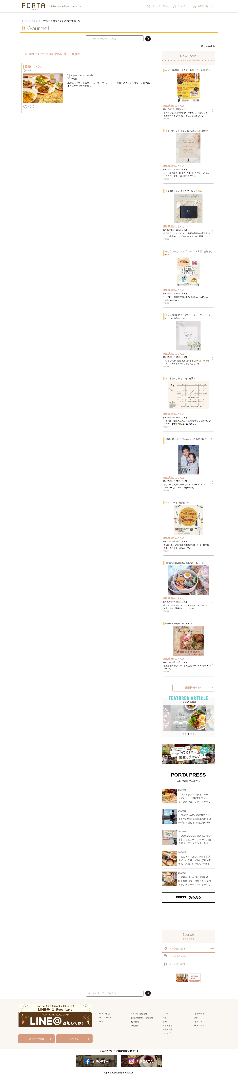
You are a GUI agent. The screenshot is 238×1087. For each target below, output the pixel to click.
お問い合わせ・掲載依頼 (142, 1017)
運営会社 (135, 1025)
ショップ (167, 1033)
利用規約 (135, 1021)
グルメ (34, 20)
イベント (198, 1021)
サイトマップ (105, 1017)
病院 (196, 1017)
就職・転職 (168, 1029)
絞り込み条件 (208, 46)
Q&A (101, 1021)
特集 (165, 1017)
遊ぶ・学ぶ (168, 1025)
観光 (165, 1021)
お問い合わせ (203, 6)
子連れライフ (200, 1025)
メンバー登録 (157, 6)
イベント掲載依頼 (139, 1014)
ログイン (180, 6)
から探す (175, 949)
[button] (165, 718)
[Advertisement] (188, 916)
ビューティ (199, 1014)
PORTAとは (104, 1014)
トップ (24, 20)
